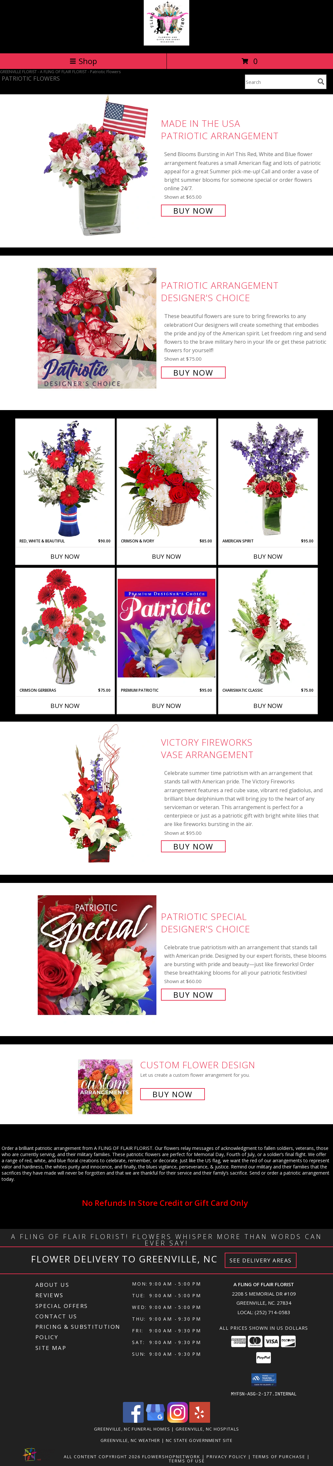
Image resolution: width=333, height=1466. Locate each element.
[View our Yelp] (199, 1421)
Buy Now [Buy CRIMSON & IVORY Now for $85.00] (166, 556)
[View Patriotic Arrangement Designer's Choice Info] (98, 328)
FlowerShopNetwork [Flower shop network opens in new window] (171, 1456)
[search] (321, 81)
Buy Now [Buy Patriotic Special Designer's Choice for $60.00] (193, 994)
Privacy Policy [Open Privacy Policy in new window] (226, 1456)
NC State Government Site (199, 1440)
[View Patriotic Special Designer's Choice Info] (98, 955)
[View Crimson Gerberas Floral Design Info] (65, 628)
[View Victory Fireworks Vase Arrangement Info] (98, 794)
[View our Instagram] (177, 1421)
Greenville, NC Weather (130, 1440)
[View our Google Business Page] (155, 1421)
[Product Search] (280, 82)
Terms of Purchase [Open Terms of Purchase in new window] (279, 1456)
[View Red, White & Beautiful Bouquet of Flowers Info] (65, 479)
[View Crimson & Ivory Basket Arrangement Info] (166, 479)
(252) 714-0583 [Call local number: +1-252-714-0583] (272, 1312)
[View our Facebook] (133, 1421)
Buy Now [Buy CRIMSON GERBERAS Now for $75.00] (65, 705)
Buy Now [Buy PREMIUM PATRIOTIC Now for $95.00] (166, 705)
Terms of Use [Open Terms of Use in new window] (187, 1460)
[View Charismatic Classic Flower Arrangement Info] (268, 628)
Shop (83, 61)
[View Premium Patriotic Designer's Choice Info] (166, 628)
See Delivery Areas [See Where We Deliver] (261, 1260)
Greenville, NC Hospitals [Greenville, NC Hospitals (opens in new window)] (207, 1429)
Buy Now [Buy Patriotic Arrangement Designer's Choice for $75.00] (193, 372)
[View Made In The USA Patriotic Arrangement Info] (98, 166)
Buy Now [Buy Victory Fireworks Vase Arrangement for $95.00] (193, 846)
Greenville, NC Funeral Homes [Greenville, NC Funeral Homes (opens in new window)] (132, 1429)
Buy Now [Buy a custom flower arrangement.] (173, 1094)
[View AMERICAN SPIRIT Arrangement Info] (268, 479)
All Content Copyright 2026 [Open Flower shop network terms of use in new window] (102, 1456)
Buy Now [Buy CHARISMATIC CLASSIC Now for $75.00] (268, 705)
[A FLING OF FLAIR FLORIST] (166, 44)
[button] (263, 1379)
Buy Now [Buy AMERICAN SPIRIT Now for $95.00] (268, 556)
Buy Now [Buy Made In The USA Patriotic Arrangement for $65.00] (193, 210)
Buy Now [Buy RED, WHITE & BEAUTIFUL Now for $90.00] (65, 556)
